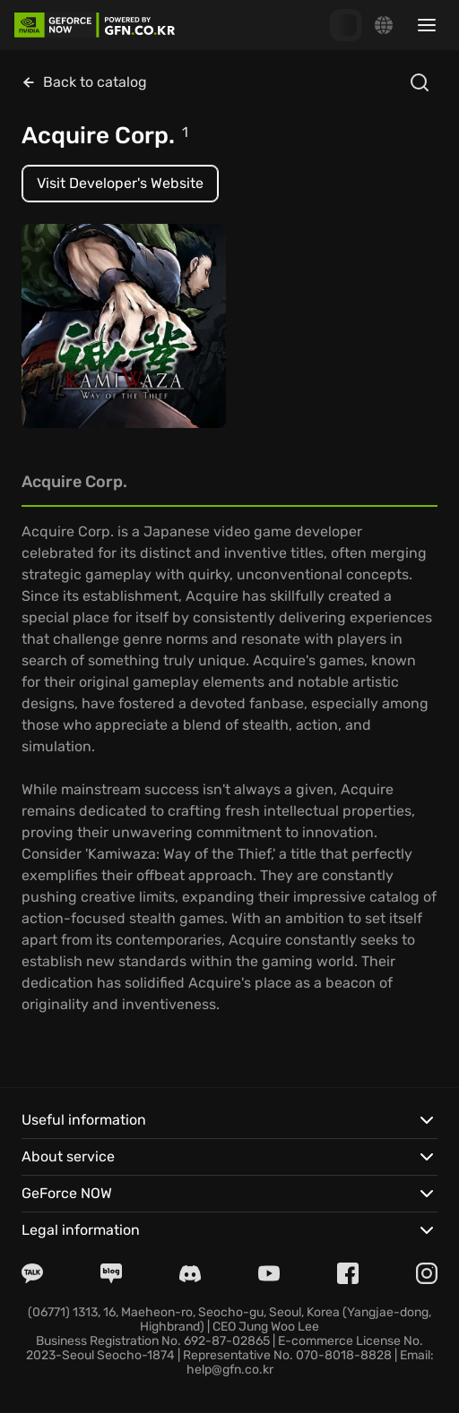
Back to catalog (84, 81)
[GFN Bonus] (346, 25)
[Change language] (384, 25)
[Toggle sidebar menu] (427, 25)
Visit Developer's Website (120, 183)
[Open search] (419, 82)
